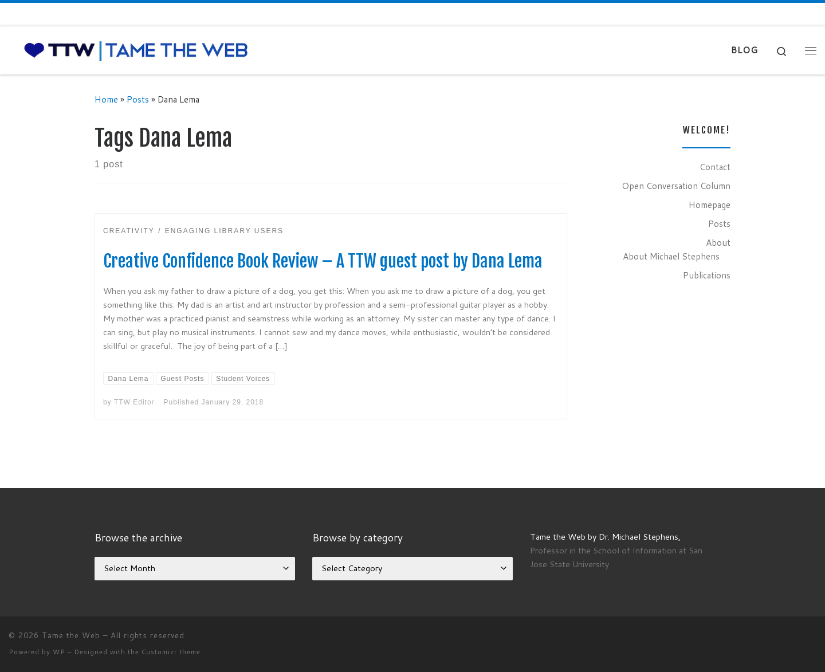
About (718, 242)
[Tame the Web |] (136, 50)
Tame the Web (71, 635)
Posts (138, 99)
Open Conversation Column (676, 185)
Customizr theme (171, 652)
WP (59, 652)
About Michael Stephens (671, 256)
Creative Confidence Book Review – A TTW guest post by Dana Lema (323, 261)
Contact (715, 166)
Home (106, 99)
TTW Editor (134, 402)
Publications (706, 275)
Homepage (709, 204)
